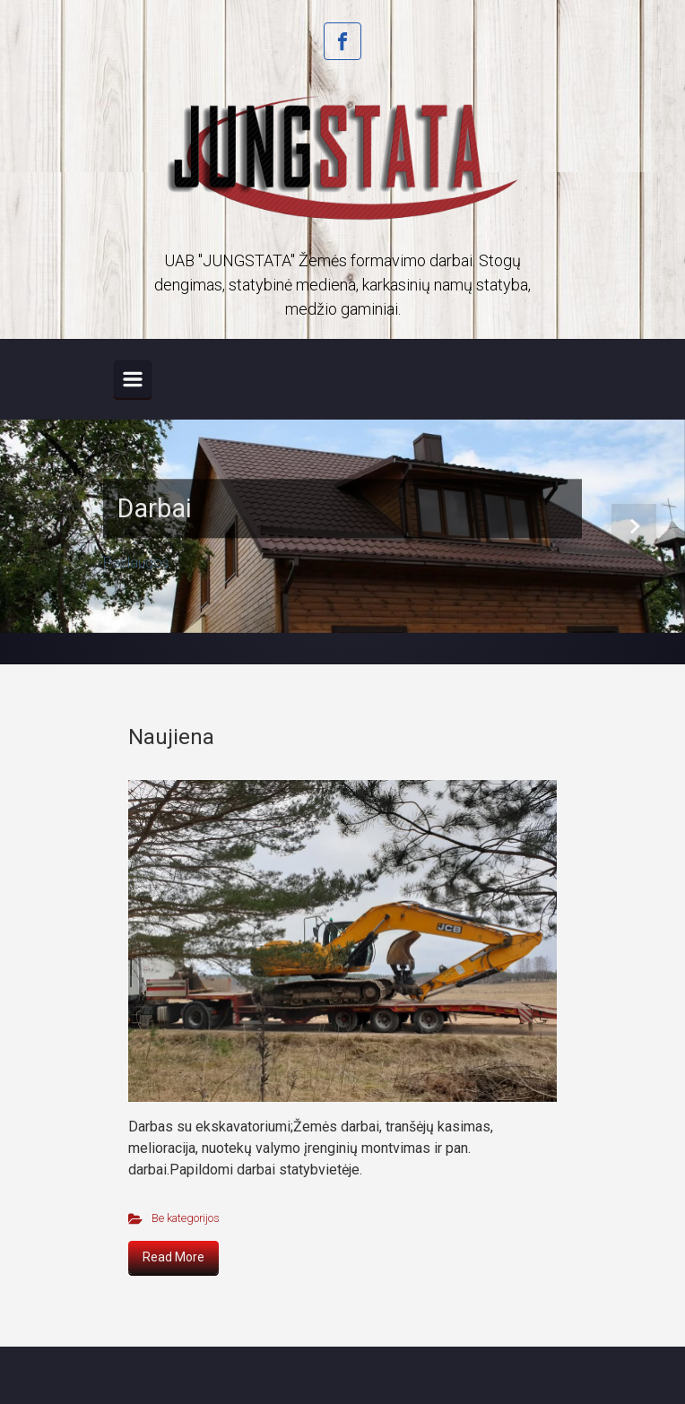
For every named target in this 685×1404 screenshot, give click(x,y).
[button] (51, 526)
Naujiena (171, 737)
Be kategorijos (186, 1218)
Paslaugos (136, 563)
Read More (173, 1257)
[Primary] (133, 379)
